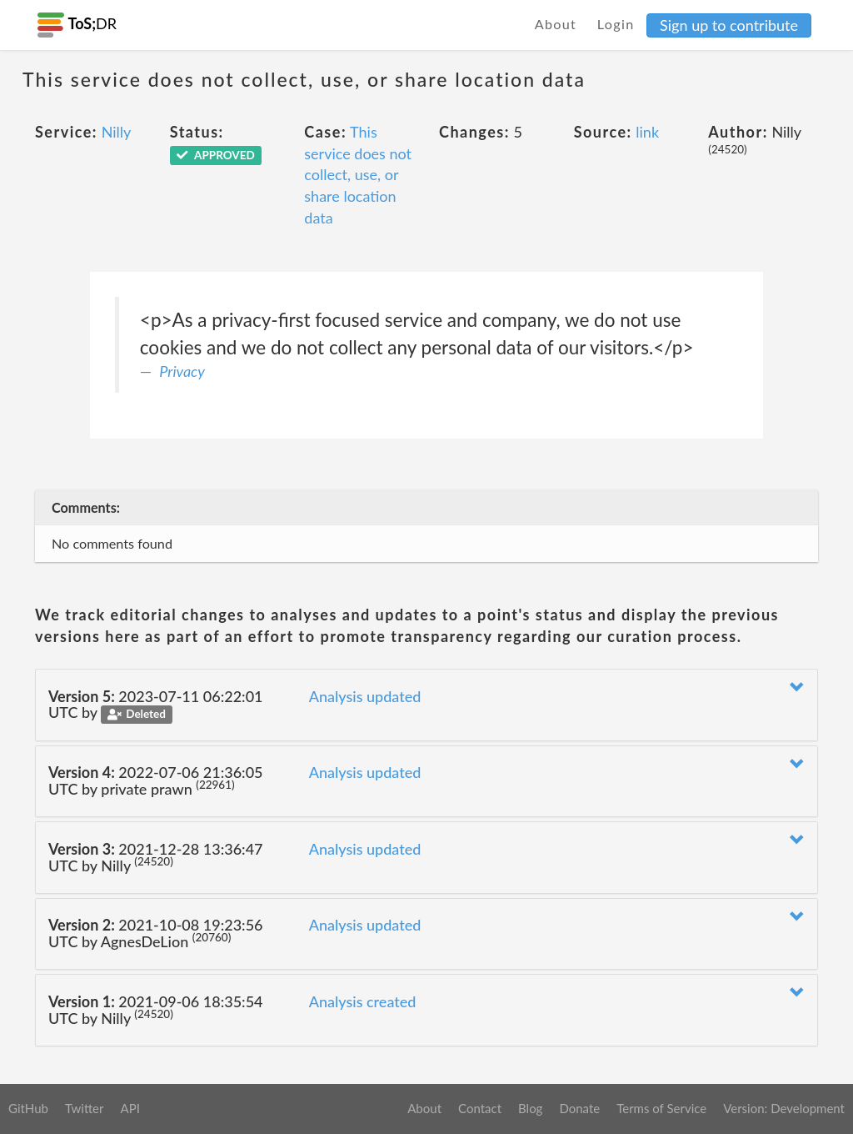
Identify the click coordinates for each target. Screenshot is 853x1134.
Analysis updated (365, 696)
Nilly (117, 132)
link (647, 132)
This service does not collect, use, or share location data (358, 175)
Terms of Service (661, 1108)
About (556, 24)
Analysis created (363, 1001)
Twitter (84, 1108)
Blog (530, 1108)
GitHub (28, 1108)
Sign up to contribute (729, 25)
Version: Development (784, 1108)
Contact (479, 1108)
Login (616, 24)
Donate (579, 1108)
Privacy (182, 371)
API (129, 1108)
